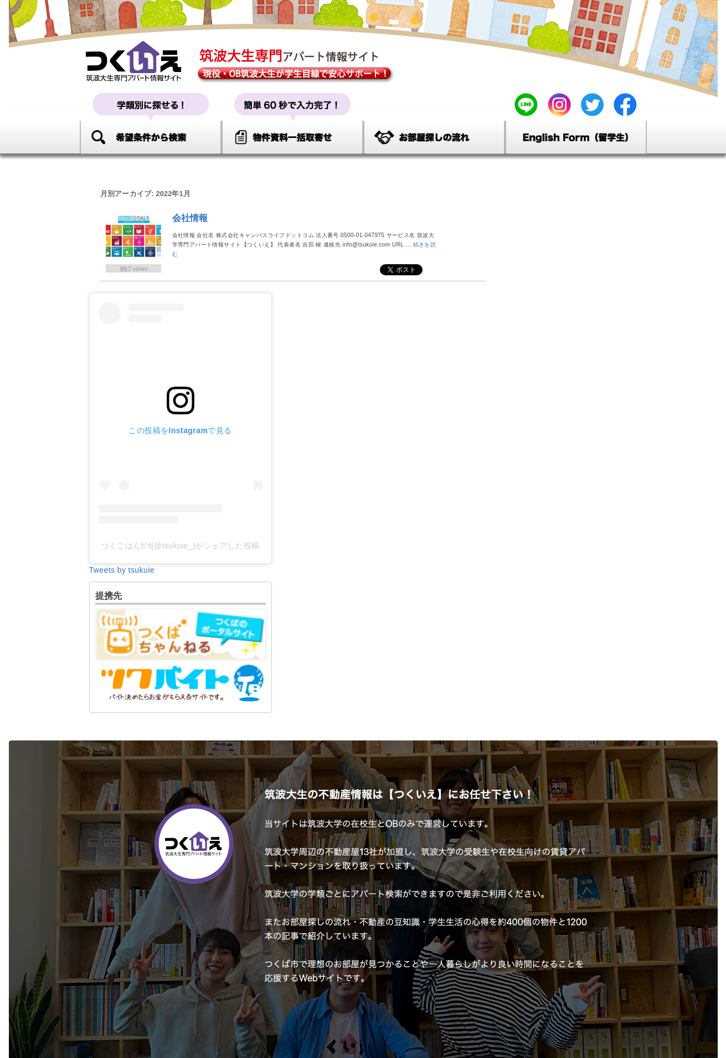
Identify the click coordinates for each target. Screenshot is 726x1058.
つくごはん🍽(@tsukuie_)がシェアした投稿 (180, 545)
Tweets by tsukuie (122, 570)
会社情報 (190, 218)
